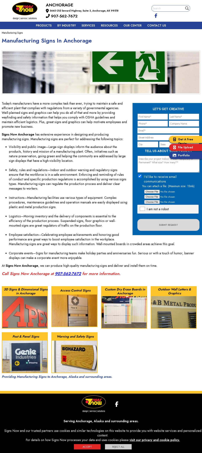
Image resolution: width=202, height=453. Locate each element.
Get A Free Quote (182, 141)
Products (44, 25)
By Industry (66, 25)
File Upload (182, 147)
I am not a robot (158, 209)
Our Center (132, 25)
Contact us (156, 25)
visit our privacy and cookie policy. (155, 440)
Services (88, 25)
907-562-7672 (62, 16)
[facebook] (155, 15)
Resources (109, 25)
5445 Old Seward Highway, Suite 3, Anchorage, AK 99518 (84, 10)
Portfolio (180, 155)
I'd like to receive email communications (160, 179)
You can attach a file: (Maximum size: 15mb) (168, 186)
